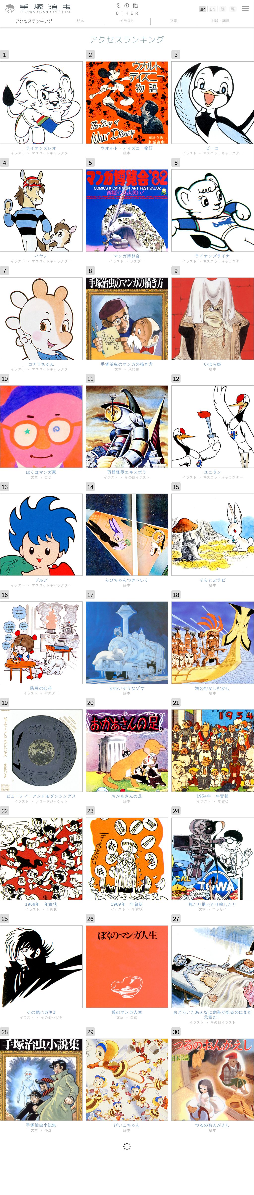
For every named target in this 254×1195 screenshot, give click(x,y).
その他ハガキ (52, 1017)
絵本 (80, 20)
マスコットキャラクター (52, 153)
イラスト (127, 20)
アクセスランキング (33, 21)
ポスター (137, 261)
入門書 (133, 369)
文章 (173, 20)
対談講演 (220, 20)
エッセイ (219, 909)
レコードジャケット (51, 801)
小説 (48, 1130)
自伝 (48, 477)
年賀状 (223, 801)
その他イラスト (137, 477)
